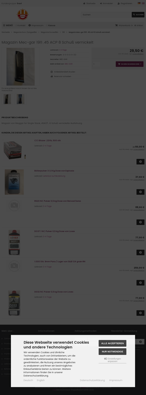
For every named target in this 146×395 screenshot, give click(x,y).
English (41, 380)
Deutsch (28, 380)
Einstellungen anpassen (112, 360)
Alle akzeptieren (112, 343)
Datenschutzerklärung (92, 380)
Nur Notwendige (112, 351)
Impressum (115, 380)
